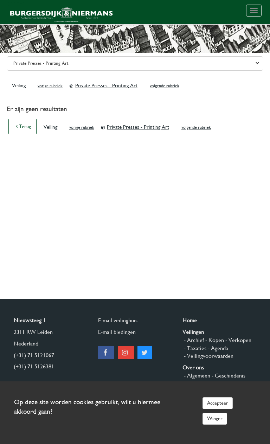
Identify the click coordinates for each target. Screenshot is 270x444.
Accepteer (217, 403)
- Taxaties (194, 348)
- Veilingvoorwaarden (207, 356)
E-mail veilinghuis (117, 320)
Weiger (215, 418)
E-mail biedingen (117, 332)
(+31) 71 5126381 (34, 366)
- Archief (193, 340)
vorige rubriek (50, 85)
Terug (23, 126)
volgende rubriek (164, 85)
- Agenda (217, 348)
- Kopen (214, 340)
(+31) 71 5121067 (34, 355)
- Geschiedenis (227, 375)
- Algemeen (196, 375)
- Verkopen (237, 340)
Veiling (19, 85)
